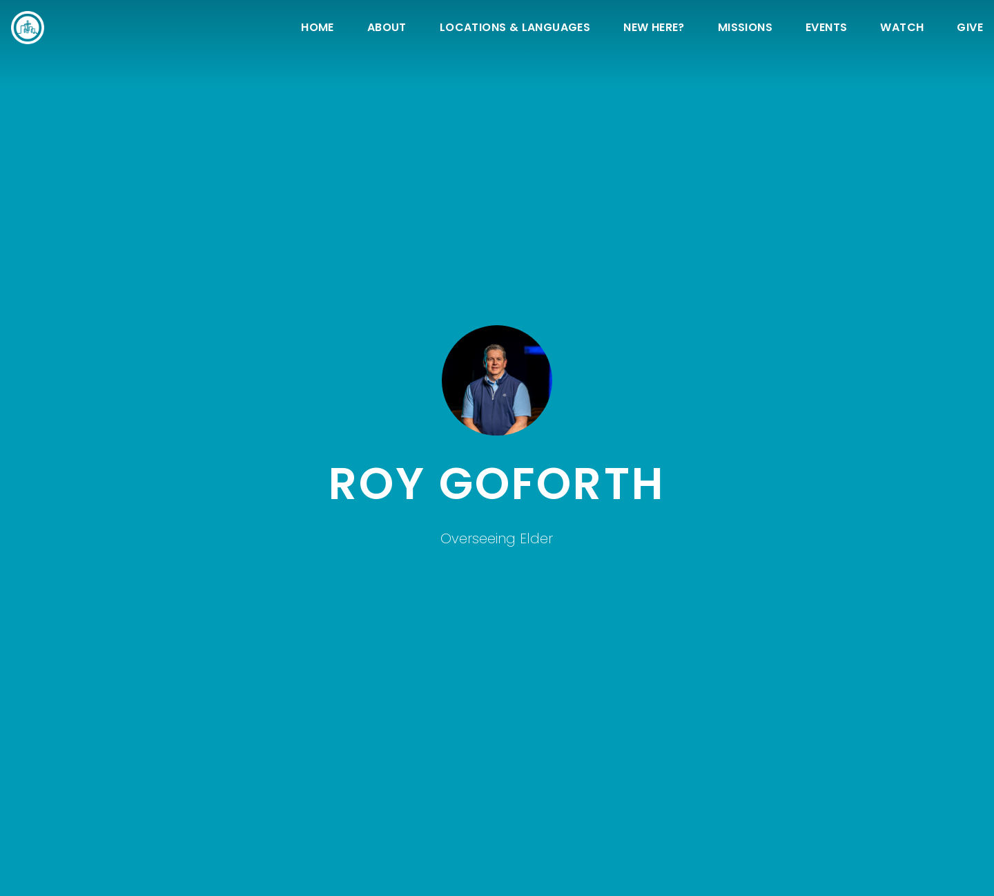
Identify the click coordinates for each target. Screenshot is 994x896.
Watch (902, 28)
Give (970, 28)
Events (826, 28)
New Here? (654, 28)
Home (317, 28)
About (387, 28)
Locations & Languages (515, 28)
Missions (745, 28)
